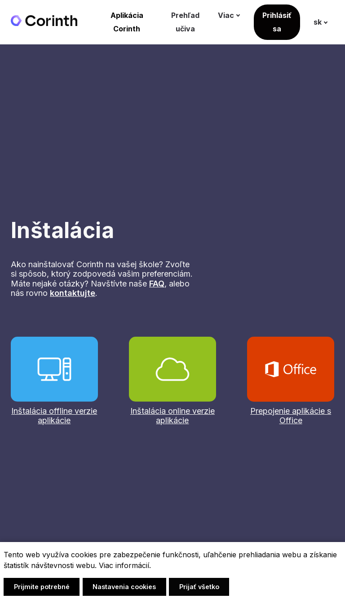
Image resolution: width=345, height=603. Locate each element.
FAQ (156, 284)
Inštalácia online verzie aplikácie (172, 416)
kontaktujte (72, 294)
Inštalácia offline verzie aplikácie (54, 416)
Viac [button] (236, 16)
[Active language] (326, 23)
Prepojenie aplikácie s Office (290, 416)
